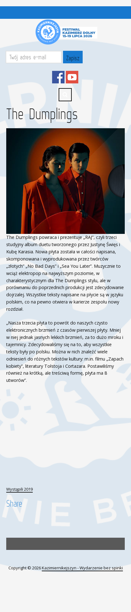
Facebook (58, 77)
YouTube (72, 77)
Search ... (65, 94)
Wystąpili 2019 (19, 489)
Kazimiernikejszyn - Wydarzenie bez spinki (82, 568)
